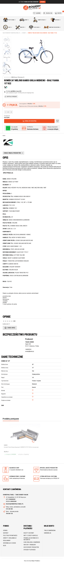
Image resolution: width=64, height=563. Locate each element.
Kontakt (5, 533)
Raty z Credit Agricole (31, 535)
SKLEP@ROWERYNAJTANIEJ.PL (14, 504)
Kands (4, 135)
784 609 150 (9, 513)
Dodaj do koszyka (30, 121)
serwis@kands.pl (29, 351)
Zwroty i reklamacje (9, 538)
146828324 (28, 349)
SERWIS (5, 530)
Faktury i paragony (30, 544)
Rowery (24, 33)
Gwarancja (47, 533)
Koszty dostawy (29, 533)
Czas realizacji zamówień (32, 542)
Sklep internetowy (31, 560)
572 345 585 (9, 509)
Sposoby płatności (30, 550)
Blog (4, 545)
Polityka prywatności (10, 535)
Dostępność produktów (31, 547)
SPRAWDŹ (42, 1)
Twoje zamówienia (49, 530)
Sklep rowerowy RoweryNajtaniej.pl (11, 33)
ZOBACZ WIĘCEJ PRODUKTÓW (12, 153)
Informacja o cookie (9, 543)
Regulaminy (6, 540)
